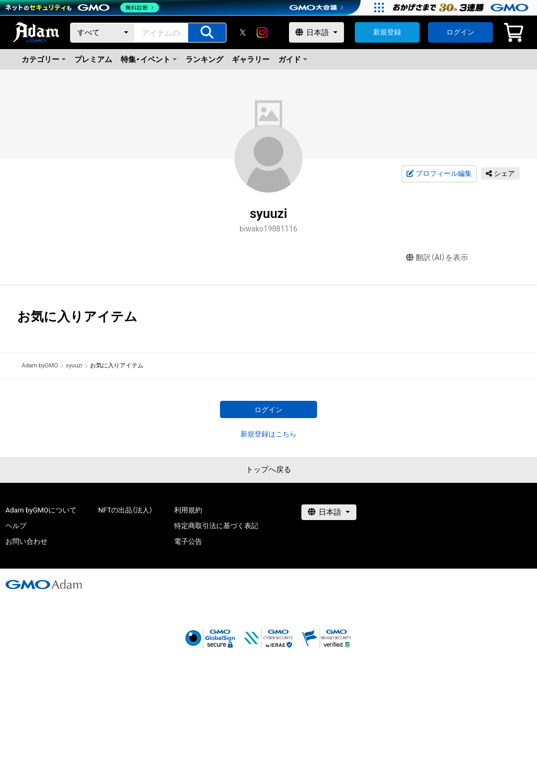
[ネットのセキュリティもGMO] (83, 7)
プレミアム (93, 59)
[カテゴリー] (102, 33)
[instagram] (262, 32)
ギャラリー (251, 59)
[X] (242, 32)
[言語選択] (316, 32)
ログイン (460, 32)
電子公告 (188, 541)
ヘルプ (15, 526)
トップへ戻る (268, 469)
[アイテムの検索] (207, 33)
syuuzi (74, 365)
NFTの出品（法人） (125, 510)
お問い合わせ (26, 541)
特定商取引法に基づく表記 (216, 526)
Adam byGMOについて (41, 510)
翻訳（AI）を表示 (437, 257)
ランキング (204, 59)
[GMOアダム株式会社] (43, 584)
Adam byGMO (40, 365)
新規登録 (387, 32)
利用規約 (188, 510)
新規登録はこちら (268, 434)
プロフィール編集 (439, 173)
